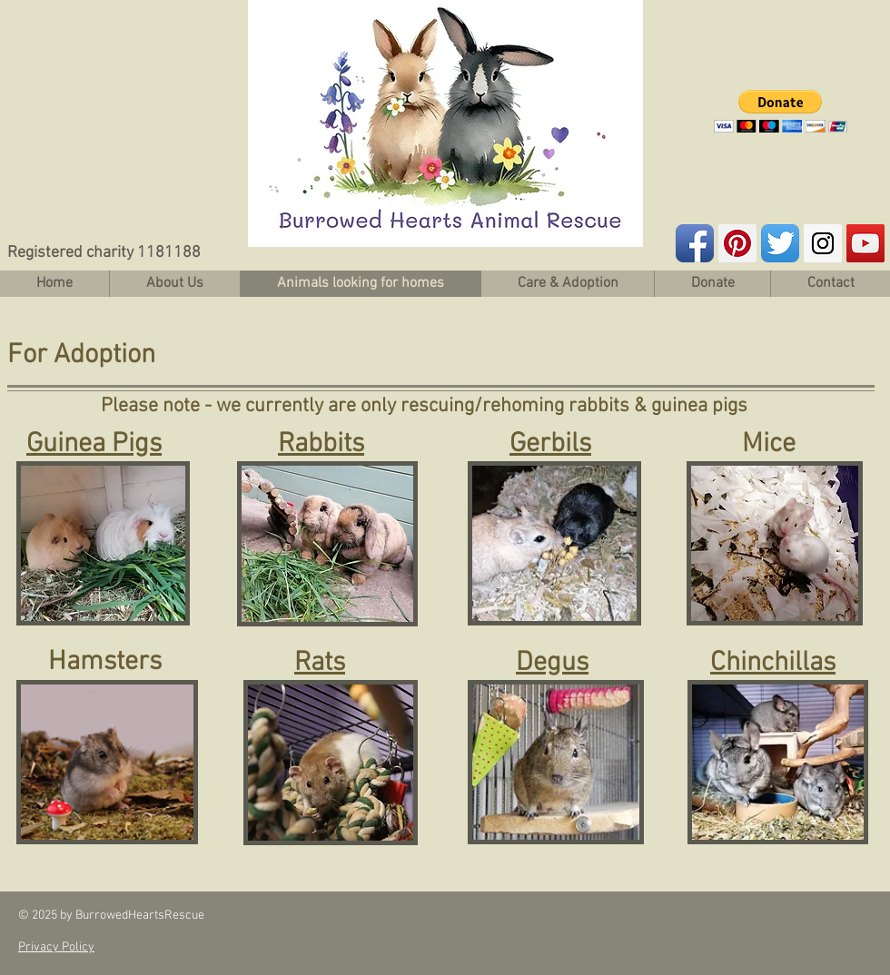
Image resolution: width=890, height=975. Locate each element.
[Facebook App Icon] (695, 243)
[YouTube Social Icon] (865, 243)
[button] (780, 111)
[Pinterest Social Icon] (737, 243)
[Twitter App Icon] (780, 243)
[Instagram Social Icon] (823, 243)
